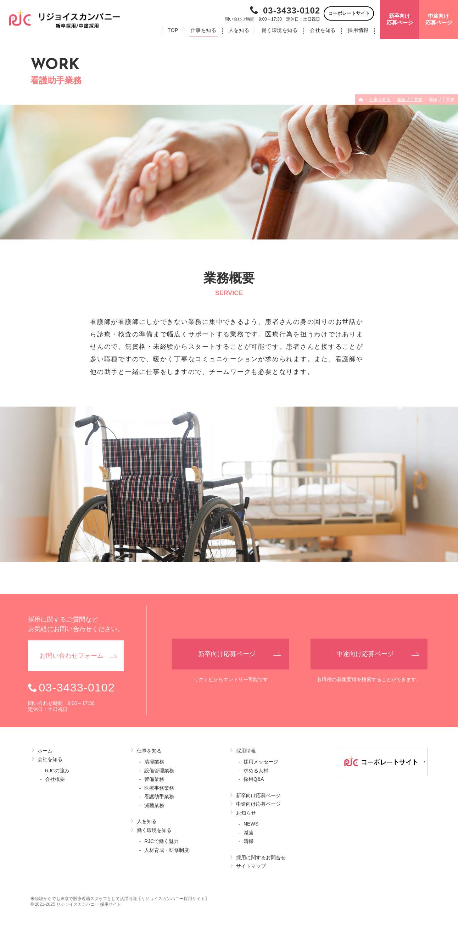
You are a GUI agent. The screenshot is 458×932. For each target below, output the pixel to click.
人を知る (147, 821)
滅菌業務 (154, 805)
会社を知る (50, 759)
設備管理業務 (159, 770)
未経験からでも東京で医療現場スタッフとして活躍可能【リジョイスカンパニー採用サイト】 (119, 898)
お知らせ (246, 813)
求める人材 (256, 770)
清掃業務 (154, 762)
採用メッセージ (261, 762)
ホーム (45, 751)
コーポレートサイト (349, 13)
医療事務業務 (159, 788)
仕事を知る (149, 751)
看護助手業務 (159, 796)
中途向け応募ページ (258, 804)
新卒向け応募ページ (258, 795)
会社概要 (55, 779)
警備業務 (154, 779)
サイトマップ (251, 866)
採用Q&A (254, 779)
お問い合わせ (72, 656)
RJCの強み (57, 770)
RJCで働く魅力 (161, 841)
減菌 (248, 833)
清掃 (248, 841)
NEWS (251, 824)
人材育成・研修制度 (166, 850)
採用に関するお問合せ (261, 857)
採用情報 (246, 751)
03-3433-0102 (291, 10)
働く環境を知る (154, 830)
